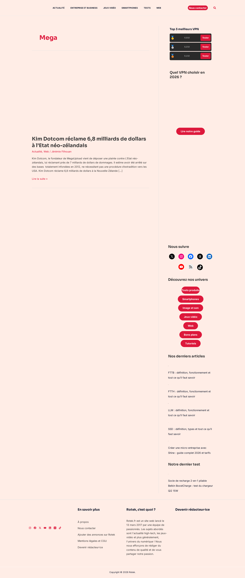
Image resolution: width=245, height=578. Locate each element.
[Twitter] (40, 528)
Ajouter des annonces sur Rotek (96, 534)
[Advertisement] (190, 191)
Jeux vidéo (106, 8)
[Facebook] (35, 528)
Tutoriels (190, 343)
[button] (198, 7)
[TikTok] (60, 528)
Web (152, 8)
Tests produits (191, 290)
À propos (83, 521)
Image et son (191, 307)
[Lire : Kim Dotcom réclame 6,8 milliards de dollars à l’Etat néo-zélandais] (88, 94)
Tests (141, 8)
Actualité (56, 8)
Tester (205, 38)
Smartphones (125, 8)
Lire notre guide (190, 131)
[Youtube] (45, 528)
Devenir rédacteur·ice (90, 547)
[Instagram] (30, 528)
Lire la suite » (40, 178)
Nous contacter (87, 528)
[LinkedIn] (50, 528)
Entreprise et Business (81, 8)
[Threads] (55, 528)
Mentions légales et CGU (92, 540)
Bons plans (190, 334)
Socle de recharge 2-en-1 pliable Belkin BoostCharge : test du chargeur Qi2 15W (190, 485)
